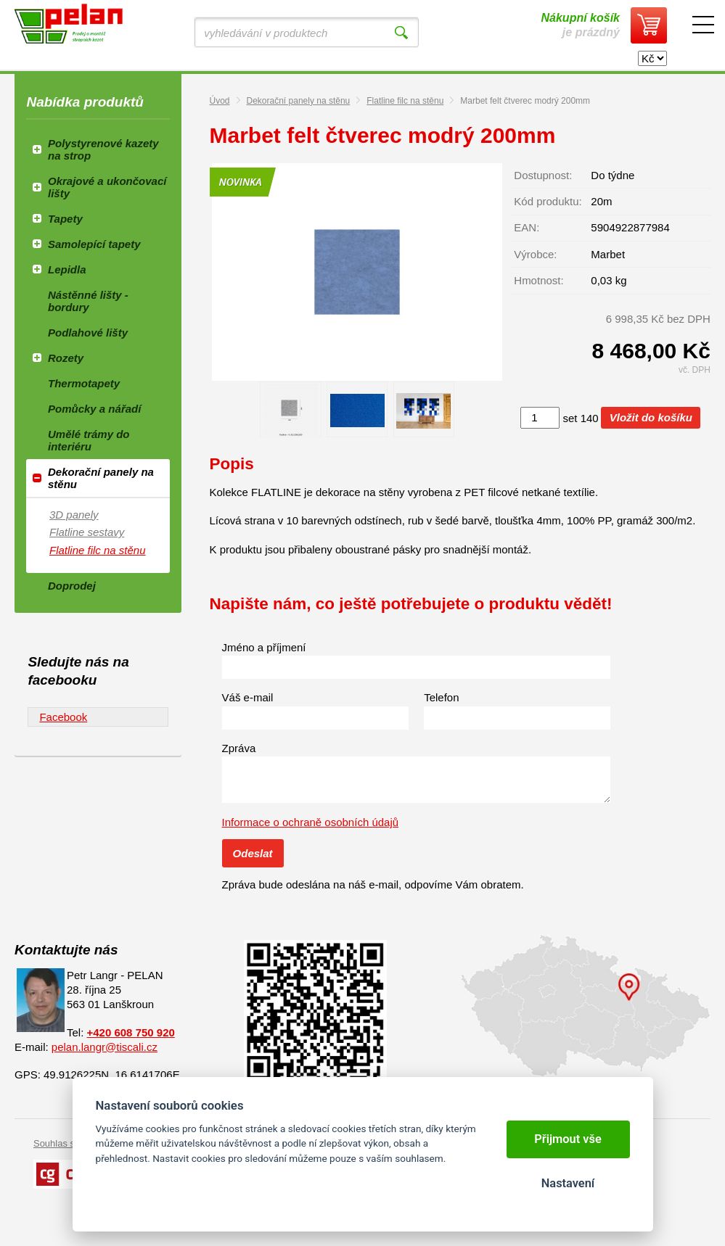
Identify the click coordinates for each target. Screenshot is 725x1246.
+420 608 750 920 (130, 1032)
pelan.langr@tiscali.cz (104, 1047)
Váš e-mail (248, 697)
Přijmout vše (568, 1139)
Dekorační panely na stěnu (299, 101)
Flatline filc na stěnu (404, 101)
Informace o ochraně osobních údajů (310, 822)
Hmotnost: (538, 280)
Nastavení (567, 1183)
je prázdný (580, 25)
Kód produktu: (547, 201)
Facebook (63, 717)
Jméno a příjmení (264, 647)
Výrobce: (535, 254)
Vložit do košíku (651, 417)
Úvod (220, 101)
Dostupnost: (543, 175)
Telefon (441, 697)
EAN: (526, 227)
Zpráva (239, 748)
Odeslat (253, 853)
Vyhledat (401, 32)
